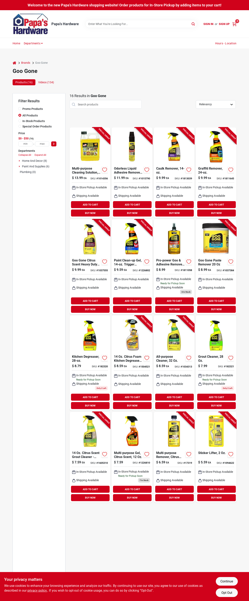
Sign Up (224, 24)
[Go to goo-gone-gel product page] (132, 457)
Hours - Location (225, 43)
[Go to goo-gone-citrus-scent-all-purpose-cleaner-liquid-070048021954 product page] (174, 363)
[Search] (193, 23)
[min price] (25, 143)
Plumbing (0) (28, 172)
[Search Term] (141, 24)
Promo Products (32, 109)
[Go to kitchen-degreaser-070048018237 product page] (90, 363)
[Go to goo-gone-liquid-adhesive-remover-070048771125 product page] (174, 457)
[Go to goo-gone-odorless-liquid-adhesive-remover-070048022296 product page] (132, 172)
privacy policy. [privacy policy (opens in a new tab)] (37, 590)
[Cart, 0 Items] (234, 24)
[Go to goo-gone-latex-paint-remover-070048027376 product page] (132, 266)
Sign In (208, 24)
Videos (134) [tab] (46, 82)
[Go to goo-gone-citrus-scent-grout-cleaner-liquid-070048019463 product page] (90, 457)
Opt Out (226, 593)
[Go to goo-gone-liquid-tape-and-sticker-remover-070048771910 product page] (216, 457)
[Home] (14, 63)
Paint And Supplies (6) (35, 166)
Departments (32, 43)
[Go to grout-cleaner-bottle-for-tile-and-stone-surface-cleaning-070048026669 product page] (216, 363)
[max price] (42, 143)
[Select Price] (53, 143)
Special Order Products (37, 126)
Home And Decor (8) (34, 160)
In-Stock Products (33, 121)
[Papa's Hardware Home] (31, 24)
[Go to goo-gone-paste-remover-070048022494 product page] (216, 266)
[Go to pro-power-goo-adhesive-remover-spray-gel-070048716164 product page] (174, 266)
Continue (226, 581)
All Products (30, 115)
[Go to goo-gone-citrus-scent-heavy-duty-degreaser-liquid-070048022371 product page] (90, 266)
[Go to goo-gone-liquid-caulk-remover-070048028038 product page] (174, 172)
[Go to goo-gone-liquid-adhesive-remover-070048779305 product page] (90, 172)
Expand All (40, 155)
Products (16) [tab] (24, 82)
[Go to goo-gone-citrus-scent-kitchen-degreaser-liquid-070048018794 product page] (132, 363)
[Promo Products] (19, 108)
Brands (25, 62)
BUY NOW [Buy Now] (90, 213)
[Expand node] (20, 161)
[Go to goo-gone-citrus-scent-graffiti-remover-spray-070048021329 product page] (216, 172)
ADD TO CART (90, 204)
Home (16, 43)
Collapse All (24, 155)
